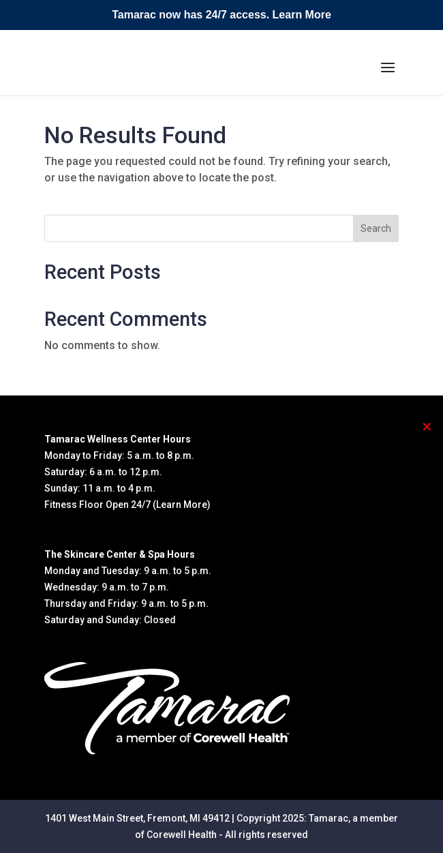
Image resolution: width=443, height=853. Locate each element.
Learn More (302, 14)
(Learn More (180, 504)
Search (376, 228)
